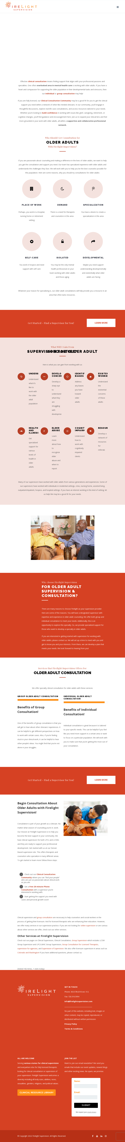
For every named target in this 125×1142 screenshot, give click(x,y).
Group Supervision (79, 940)
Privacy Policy (70, 1024)
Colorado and (23, 952)
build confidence (49, 113)
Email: (77, 1092)
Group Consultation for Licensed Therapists (80, 944)
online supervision (88, 925)
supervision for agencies (27, 948)
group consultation (45, 917)
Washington (34, 952)
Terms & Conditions (73, 1029)
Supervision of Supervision (53, 948)
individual (49, 93)
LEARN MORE (101, 322)
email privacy (91, 1112)
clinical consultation (37, 81)
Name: (77, 1081)
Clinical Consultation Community (56, 100)
